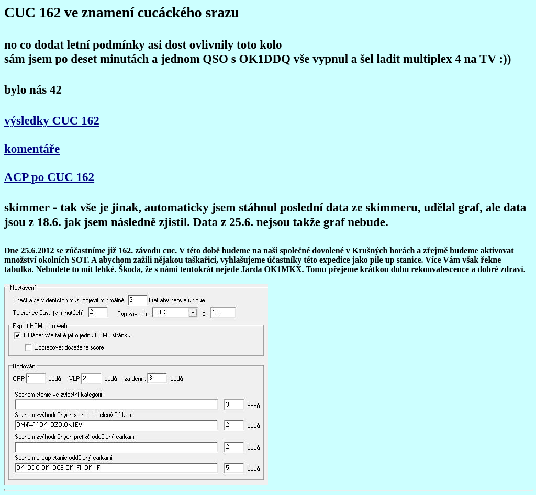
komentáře (32, 148)
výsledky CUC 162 (51, 120)
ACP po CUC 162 (49, 177)
